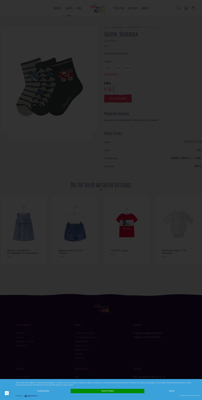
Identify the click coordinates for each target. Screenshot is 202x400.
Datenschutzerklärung (193, 395)
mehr (172, 391)
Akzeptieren (107, 391)
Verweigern (43, 391)
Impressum (182, 395)
